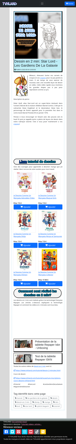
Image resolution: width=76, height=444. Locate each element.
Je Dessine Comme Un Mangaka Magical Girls (50, 185)
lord (17, 406)
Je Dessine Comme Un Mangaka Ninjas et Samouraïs (50, 224)
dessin (53, 398)
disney (36, 402)
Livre (23, 161)
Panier (69, 3)
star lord (27, 406)
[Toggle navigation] (42, 3)
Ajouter (25, 206)
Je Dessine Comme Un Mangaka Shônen (26, 262)
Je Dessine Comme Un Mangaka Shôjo (26, 224)
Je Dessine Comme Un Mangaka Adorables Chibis (26, 185)
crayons (43, 78)
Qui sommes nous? (19, 422)
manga (46, 402)
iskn (55, 402)
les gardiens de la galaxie (36, 398)
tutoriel (56, 406)
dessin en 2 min (40, 366)
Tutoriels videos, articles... (31, 424)
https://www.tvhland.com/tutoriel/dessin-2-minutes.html (37, 370)
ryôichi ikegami (42, 406)
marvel (18, 398)
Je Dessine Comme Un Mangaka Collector (50, 262)
